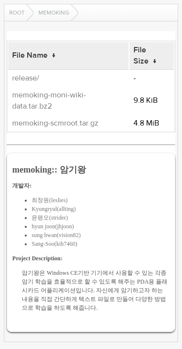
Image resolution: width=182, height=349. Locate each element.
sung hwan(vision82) (56, 235)
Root (17, 12)
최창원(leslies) (49, 200)
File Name (30, 55)
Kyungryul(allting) (54, 209)
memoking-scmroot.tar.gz (55, 123)
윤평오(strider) (50, 217)
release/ (25, 78)
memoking (53, 12)
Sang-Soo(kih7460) (54, 243)
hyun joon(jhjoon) (53, 226)
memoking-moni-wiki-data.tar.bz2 (49, 100)
